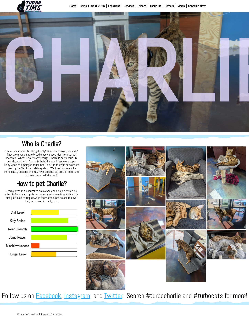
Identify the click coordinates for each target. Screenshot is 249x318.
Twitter (113, 295)
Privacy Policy (57, 314)
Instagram (77, 295)
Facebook (48, 295)
